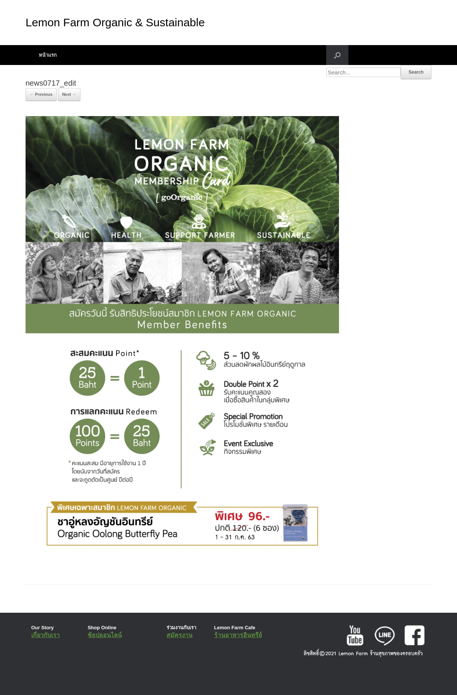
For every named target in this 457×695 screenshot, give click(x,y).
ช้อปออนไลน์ (105, 635)
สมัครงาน (179, 635)
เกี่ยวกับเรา (45, 635)
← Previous (41, 94)
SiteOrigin (223, 680)
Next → (69, 94)
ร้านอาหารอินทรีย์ (238, 635)
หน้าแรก (48, 55)
